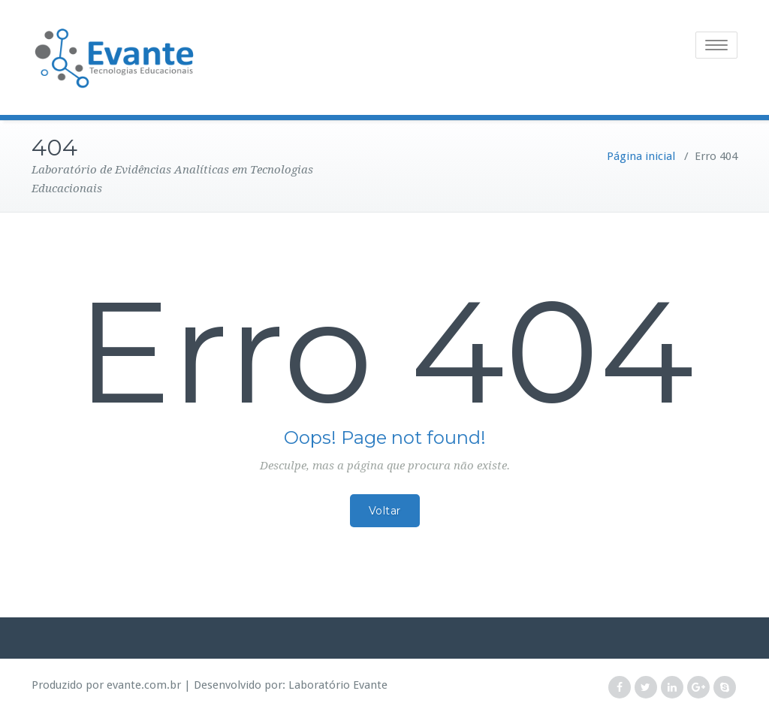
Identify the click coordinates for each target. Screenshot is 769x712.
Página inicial (641, 156)
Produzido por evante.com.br (106, 685)
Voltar (385, 510)
